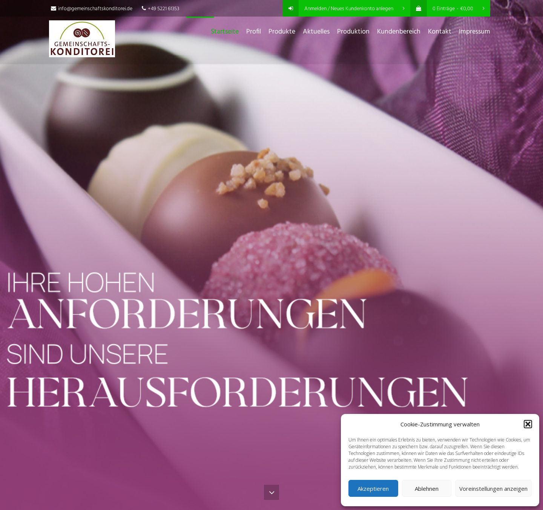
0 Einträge (447, 9)
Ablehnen (427, 488)
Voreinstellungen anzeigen (493, 488)
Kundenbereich (398, 31)
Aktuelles (316, 31)
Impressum (474, 31)
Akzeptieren (373, 488)
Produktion (353, 31)
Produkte (281, 31)
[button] (528, 424)
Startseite (225, 31)
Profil (253, 31)
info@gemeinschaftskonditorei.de (91, 9)
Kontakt (439, 31)
